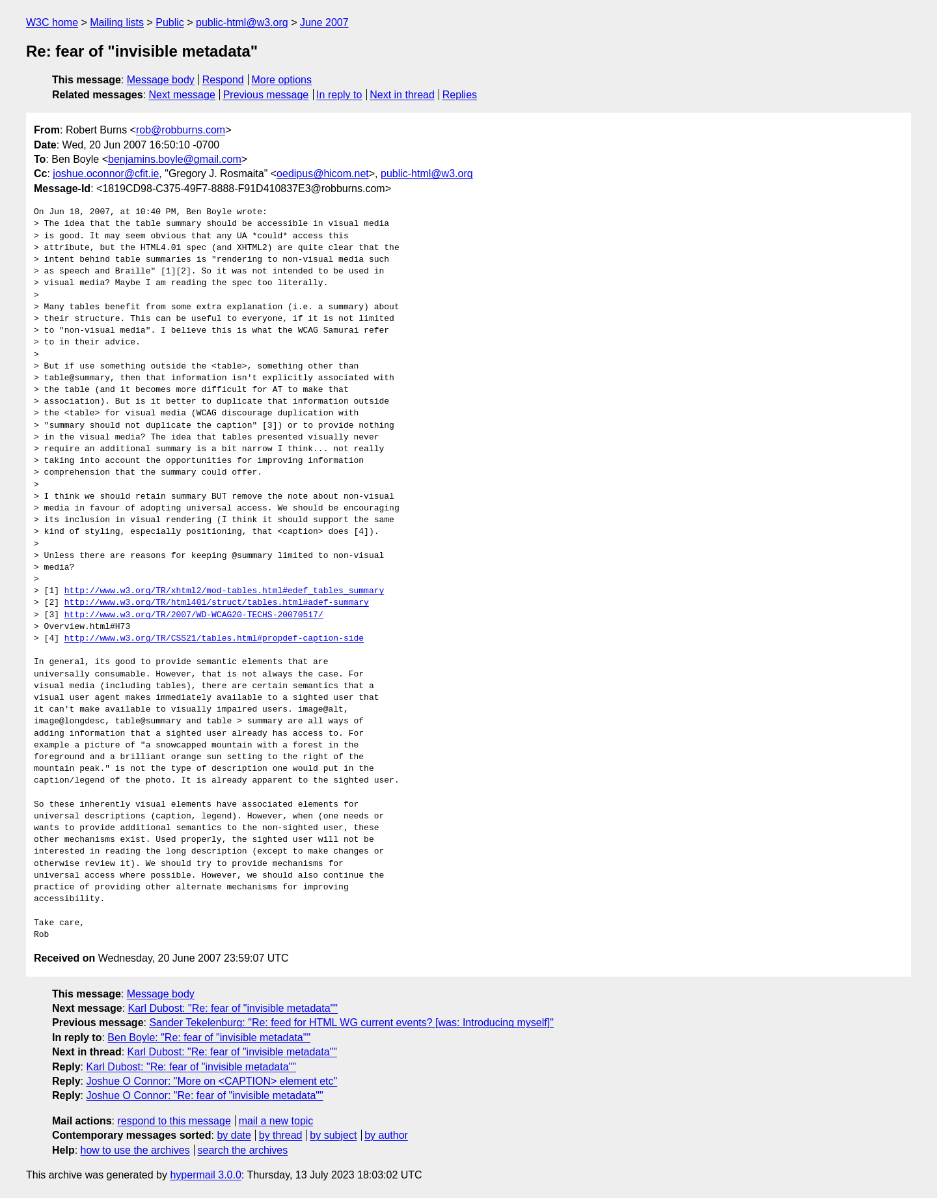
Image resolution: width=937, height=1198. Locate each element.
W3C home (52, 22)
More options (282, 79)
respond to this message (173, 1120)
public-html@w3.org (242, 22)
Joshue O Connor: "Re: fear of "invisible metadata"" (204, 1095)
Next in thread (402, 94)
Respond (223, 79)
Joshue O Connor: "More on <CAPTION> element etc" (211, 1081)
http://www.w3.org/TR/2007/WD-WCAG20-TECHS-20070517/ (193, 615)
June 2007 (324, 22)
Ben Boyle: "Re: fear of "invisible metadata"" (208, 1037)
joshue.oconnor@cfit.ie (106, 173)
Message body (161, 79)
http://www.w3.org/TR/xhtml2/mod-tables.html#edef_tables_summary (224, 591)
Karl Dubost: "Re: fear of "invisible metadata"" (233, 1008)
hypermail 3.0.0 (205, 1174)
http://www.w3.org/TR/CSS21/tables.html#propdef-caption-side (214, 639)
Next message (182, 94)
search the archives (243, 1150)
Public (170, 22)
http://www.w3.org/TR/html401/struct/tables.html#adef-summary (216, 603)
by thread (281, 1135)
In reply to (339, 94)
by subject (333, 1135)
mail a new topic (276, 1120)
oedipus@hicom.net (323, 173)
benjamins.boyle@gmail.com (174, 159)
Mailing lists (117, 22)
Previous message (266, 94)
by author (386, 1135)
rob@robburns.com (180, 129)
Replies (459, 94)
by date (234, 1135)
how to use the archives (135, 1150)
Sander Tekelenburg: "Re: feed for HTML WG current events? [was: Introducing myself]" (351, 1022)
